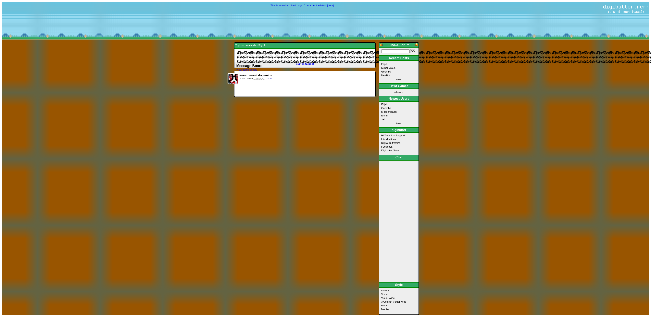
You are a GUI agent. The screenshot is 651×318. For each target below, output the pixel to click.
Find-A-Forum (399, 45)
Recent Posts (399, 58)
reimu (384, 115)
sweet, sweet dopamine (255, 75)
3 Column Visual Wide (394, 301)
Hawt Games (398, 86)
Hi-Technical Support (393, 135)
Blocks (385, 305)
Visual (384, 294)
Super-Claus (388, 67)
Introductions (388, 139)
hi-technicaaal (389, 111)
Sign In (262, 45)
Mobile (385, 309)
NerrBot (385, 75)
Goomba (386, 71)
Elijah (384, 64)
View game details (246, 69)
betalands (250, 45)
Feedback (387, 146)
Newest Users (399, 98)
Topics (239, 45)
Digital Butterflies (391, 142)
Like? (269, 78)
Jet (383, 119)
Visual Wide (388, 298)
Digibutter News (390, 150)
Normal (385, 290)
